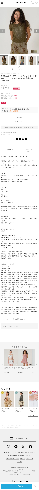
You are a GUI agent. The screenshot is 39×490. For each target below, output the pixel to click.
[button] (2, 363)
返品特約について (7, 134)
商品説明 (10, 149)
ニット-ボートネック (15, 326)
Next (36, 31)
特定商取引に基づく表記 (24, 455)
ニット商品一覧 (33, 425)
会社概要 (19, 461)
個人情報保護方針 (12, 455)
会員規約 (22, 458)
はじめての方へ (8, 452)
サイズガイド (7, 319)
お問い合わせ (29, 458)
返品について (31, 452)
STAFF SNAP (19, 121)
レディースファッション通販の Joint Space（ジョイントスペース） (15, 425)
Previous (2, 31)
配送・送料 (24, 452)
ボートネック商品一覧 (6, 427)
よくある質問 (16, 452)
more (32, 415)
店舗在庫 (19, 117)
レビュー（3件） (29, 150)
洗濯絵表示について (19, 319)
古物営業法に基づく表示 (12, 458)
